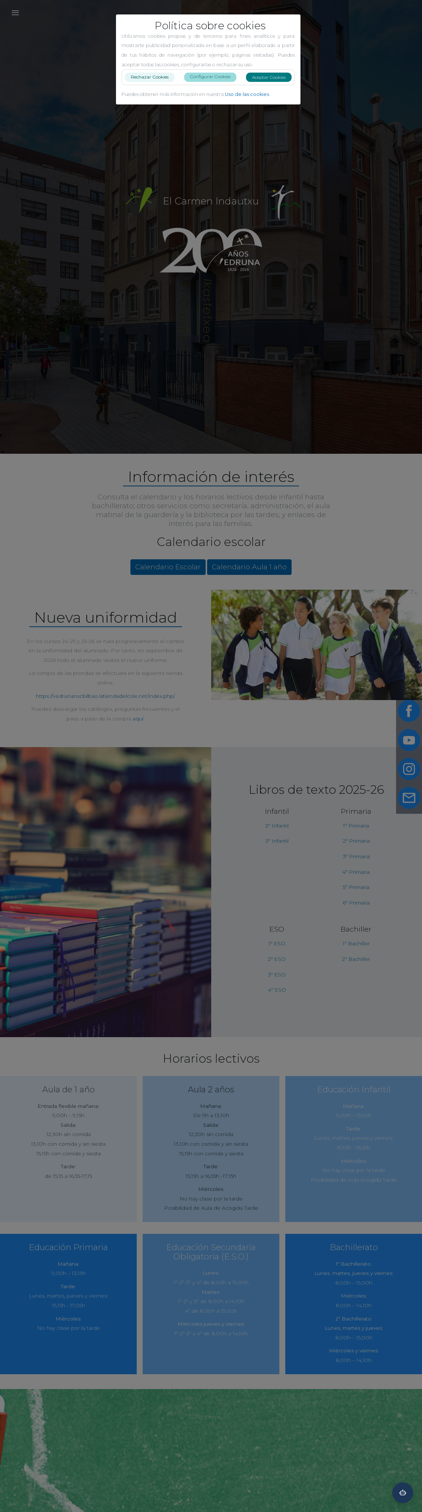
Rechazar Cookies (153, 77)
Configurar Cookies (213, 76)
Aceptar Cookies (272, 77)
